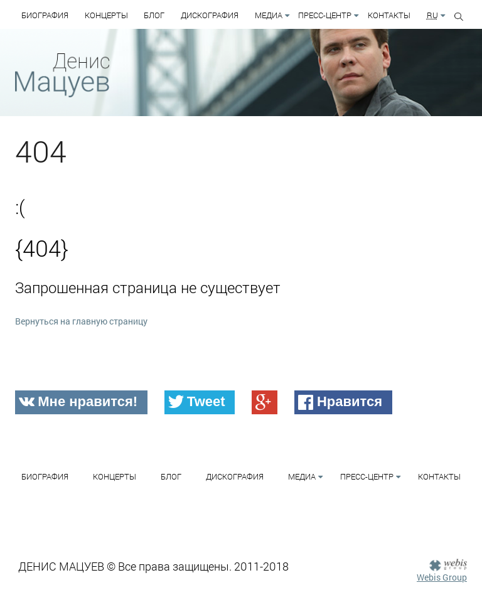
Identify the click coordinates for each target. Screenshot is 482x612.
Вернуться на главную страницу (81, 321)
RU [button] (432, 15)
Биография (44, 15)
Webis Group (442, 577)
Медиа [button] (268, 15)
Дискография (209, 15)
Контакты (389, 15)
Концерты (106, 15)
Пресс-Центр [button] (324, 15)
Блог (154, 15)
